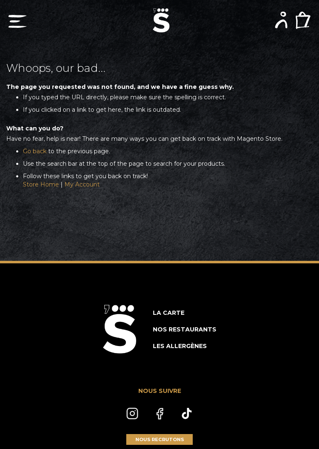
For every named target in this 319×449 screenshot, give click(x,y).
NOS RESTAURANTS (184, 329)
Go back (35, 151)
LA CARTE (168, 313)
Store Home (41, 184)
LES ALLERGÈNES (180, 346)
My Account (82, 184)
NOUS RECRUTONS (159, 439)
